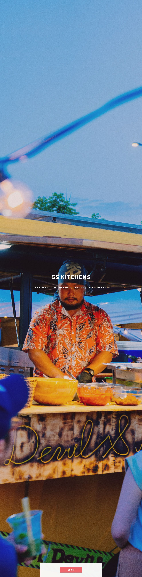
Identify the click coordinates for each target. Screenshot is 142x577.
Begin (71, 570)
